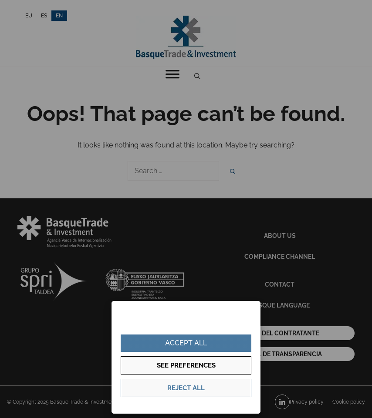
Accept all (186, 343)
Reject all (186, 388)
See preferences (186, 365)
